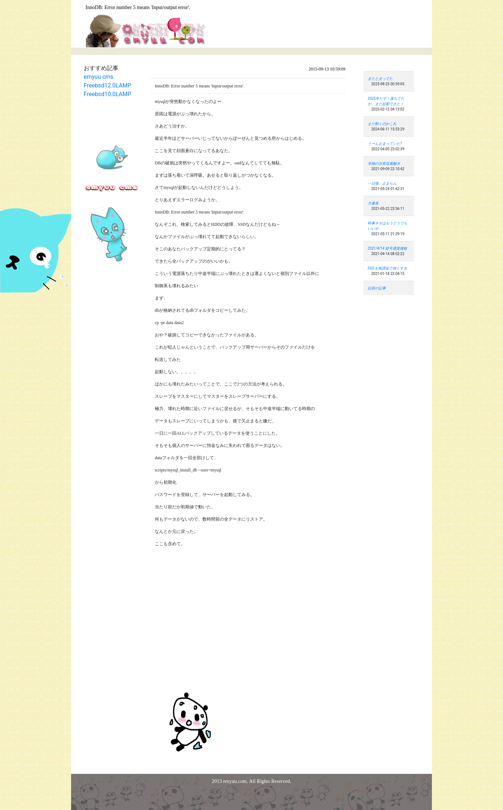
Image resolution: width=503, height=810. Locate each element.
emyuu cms (98, 76)
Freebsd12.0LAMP (107, 85)
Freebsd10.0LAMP (107, 94)
